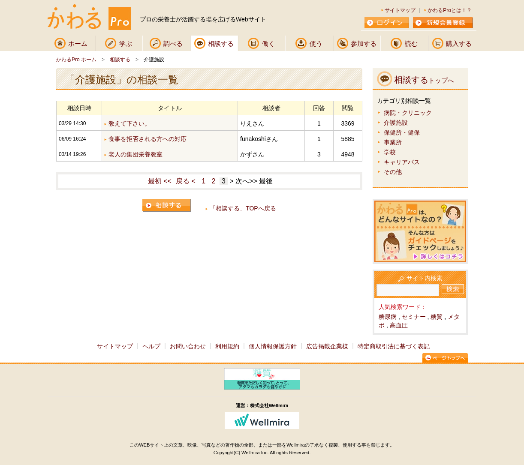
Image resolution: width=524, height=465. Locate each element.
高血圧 (399, 325)
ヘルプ (151, 346)
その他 (393, 171)
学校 (390, 152)
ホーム (77, 43)
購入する (459, 43)
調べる (173, 43)
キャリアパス (402, 162)
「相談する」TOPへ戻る (243, 208)
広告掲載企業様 (327, 346)
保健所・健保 (402, 132)
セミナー (414, 316)
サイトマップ (400, 10)
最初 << (160, 181)
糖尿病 (388, 316)
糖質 (437, 316)
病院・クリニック (408, 112)
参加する (363, 43)
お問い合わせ (188, 346)
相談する (221, 43)
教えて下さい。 (129, 123)
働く (268, 43)
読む (411, 43)
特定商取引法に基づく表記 (394, 346)
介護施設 (396, 122)
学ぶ (125, 43)
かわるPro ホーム (76, 60)
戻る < (186, 181)
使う (316, 43)
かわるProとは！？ (450, 10)
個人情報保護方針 (273, 346)
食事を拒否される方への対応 (147, 138)
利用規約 (227, 346)
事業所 (393, 142)
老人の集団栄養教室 (135, 154)
